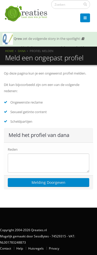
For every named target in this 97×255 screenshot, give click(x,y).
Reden (13, 149)
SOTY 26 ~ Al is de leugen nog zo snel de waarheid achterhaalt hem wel (44, 46)
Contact (5, 248)
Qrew (18, 38)
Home (9, 51)
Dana (22, 51)
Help (19, 248)
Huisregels (36, 248)
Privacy (54, 248)
